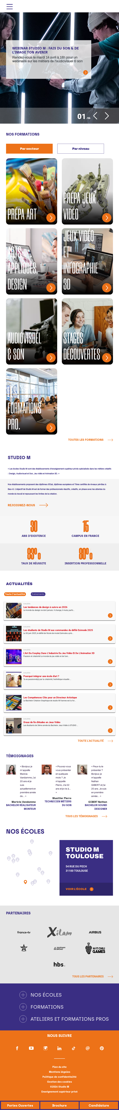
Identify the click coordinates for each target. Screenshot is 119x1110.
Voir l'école (76, 889)
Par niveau (80, 148)
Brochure (59, 1105)
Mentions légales (59, 1072)
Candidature (99, 1105)
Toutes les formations (90, 439)
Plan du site (59, 1067)
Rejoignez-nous (29, 505)
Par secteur (29, 148)
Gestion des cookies (59, 1081)
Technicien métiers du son (58, 803)
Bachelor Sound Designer (96, 807)
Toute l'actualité (15, 594)
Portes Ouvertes (20, 1105)
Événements (38, 594)
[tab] (29, 149)
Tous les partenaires (92, 976)
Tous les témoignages (86, 816)
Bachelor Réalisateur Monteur (21, 807)
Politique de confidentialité (59, 1077)
